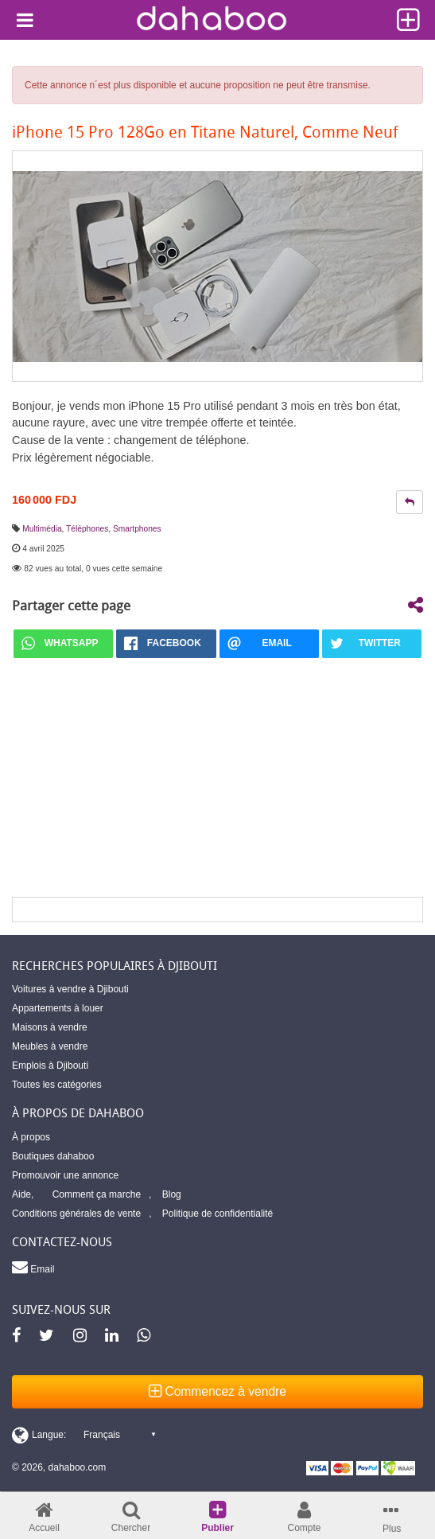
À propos (31, 1137)
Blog (171, 1194)
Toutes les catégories (57, 1084)
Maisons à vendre (49, 1027)
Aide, (22, 1194)
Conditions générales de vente (76, 1213)
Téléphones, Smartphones (113, 528)
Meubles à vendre (49, 1046)
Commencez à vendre (217, 1391)
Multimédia (41, 528)
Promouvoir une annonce (65, 1175)
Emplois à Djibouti (50, 1065)
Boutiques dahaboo (53, 1156)
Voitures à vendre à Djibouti (70, 989)
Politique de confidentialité (217, 1213)
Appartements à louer (57, 1008)
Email (33, 1267)
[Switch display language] (83, 1434)
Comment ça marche (96, 1194)
